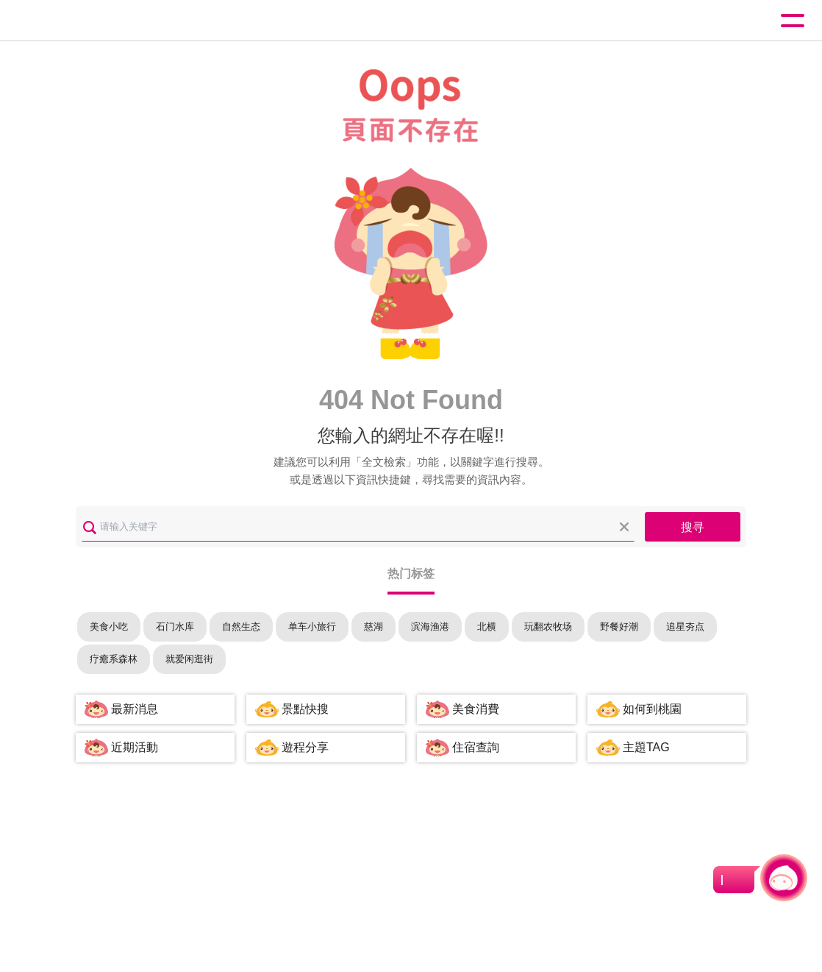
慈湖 (373, 626)
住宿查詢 (475, 747)
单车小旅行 (312, 626)
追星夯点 (685, 626)
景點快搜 (305, 709)
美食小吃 (109, 626)
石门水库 (175, 626)
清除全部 (624, 527)
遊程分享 (305, 747)
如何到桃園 (652, 709)
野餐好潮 (619, 626)
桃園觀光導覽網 (72, 21)
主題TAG (646, 747)
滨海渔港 (430, 626)
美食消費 (475, 709)
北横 (486, 626)
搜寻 (692, 527)
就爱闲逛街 (189, 658)
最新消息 (134, 709)
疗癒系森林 (113, 658)
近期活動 (134, 747)
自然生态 (241, 626)
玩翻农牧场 (548, 626)
